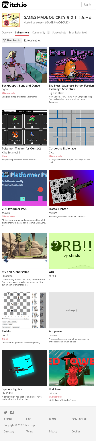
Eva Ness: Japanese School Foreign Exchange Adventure (71, 87)
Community (38, 32)
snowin (6, 212)
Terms (29, 431)
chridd (52, 275)
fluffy (5, 89)
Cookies (76, 431)
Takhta (6, 331)
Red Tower (56, 389)
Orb (51, 271)
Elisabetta (7, 275)
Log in (87, 4)
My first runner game (15, 271)
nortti (5, 335)
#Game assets (8, 216)
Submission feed (78, 32)
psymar (53, 335)
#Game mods (8, 93)
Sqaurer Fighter (12, 389)
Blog (52, 419)
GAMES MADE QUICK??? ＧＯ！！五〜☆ (58, 17)
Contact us (79, 419)
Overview (7, 32)
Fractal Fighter (58, 208)
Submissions (22, 32)
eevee (39, 22)
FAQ (28, 419)
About (8, 419)
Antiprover (56, 331)
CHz (51, 152)
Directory (9, 431)
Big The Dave (56, 93)
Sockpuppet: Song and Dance (21, 85)
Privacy (53, 431)
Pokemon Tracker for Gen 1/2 (21, 148)
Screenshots (59, 32)
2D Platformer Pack (14, 208)
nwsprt (53, 212)
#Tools (5, 156)
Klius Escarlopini (11, 152)
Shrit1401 (7, 393)
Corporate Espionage (62, 148)
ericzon (53, 393)
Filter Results (12, 40)
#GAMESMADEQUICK (57, 22)
